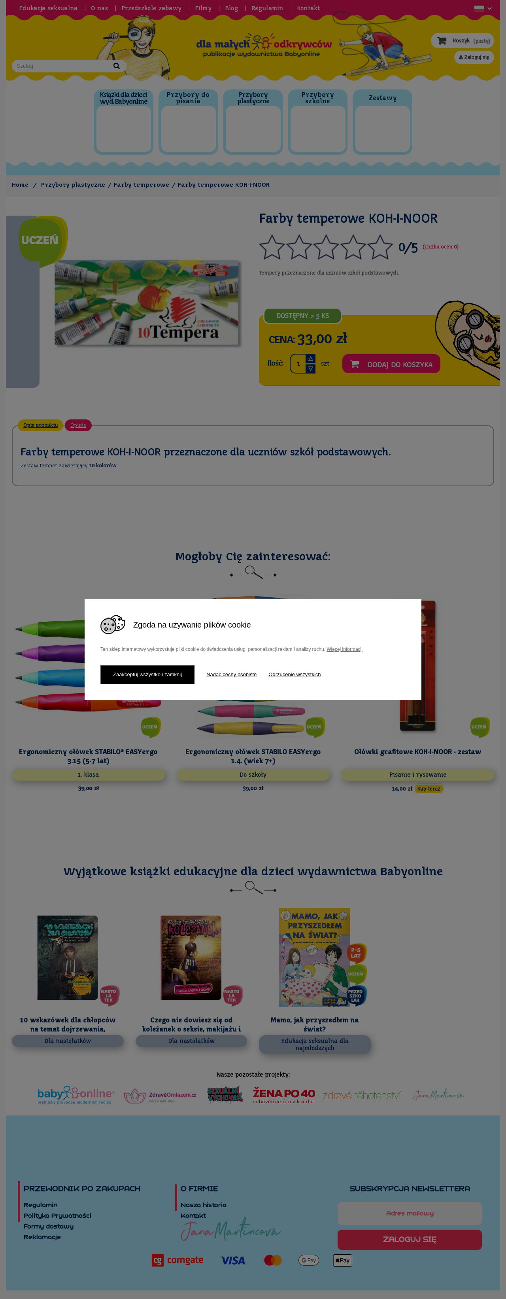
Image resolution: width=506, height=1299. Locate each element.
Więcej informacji (345, 649)
